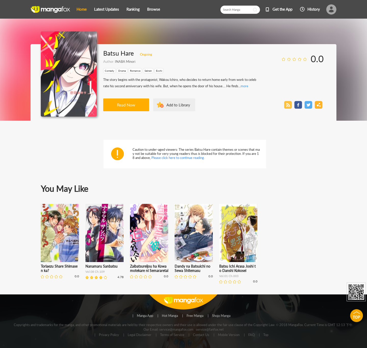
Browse (153, 9)
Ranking (133, 9)
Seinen (148, 70)
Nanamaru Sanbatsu (101, 266)
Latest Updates (106, 9)
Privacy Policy (109, 335)
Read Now (126, 104)
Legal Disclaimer (139, 335)
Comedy (109, 70)
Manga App (145, 315)
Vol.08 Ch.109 (95, 272)
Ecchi (159, 70)
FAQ (251, 335)
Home (81, 9)
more (244, 86)
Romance (135, 70)
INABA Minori (125, 61)
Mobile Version (229, 335)
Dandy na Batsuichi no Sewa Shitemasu (192, 268)
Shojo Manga (221, 315)
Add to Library (178, 105)
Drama (122, 70)
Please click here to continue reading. (178, 158)
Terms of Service (172, 335)
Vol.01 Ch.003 (229, 276)
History (313, 9)
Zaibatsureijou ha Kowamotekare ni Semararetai (149, 268)
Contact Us (201, 335)
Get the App (282, 9)
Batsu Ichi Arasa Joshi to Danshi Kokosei (237, 268)
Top (265, 335)
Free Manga (195, 315)
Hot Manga (170, 315)
